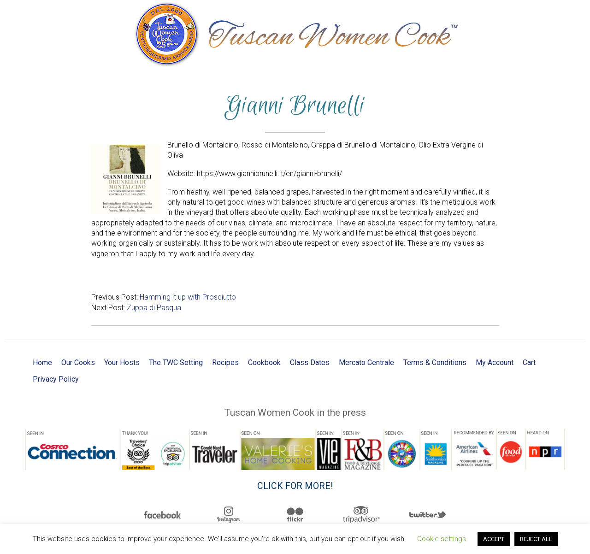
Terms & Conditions (434, 362)
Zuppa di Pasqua (154, 307)
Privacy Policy (56, 379)
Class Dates (310, 362)
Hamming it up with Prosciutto (188, 297)
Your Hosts (122, 362)
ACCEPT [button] (493, 539)
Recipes (225, 362)
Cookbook (264, 362)
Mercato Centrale (366, 362)
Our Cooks (78, 362)
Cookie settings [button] (441, 539)
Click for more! (295, 486)
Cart (529, 362)
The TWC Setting (176, 362)
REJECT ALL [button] (536, 539)
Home (42, 362)
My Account (494, 362)
